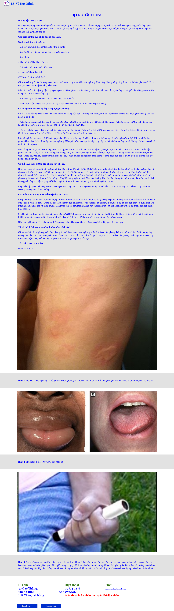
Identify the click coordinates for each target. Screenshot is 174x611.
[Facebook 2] (51, 606)
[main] (87, 131)
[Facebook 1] (27, 606)
